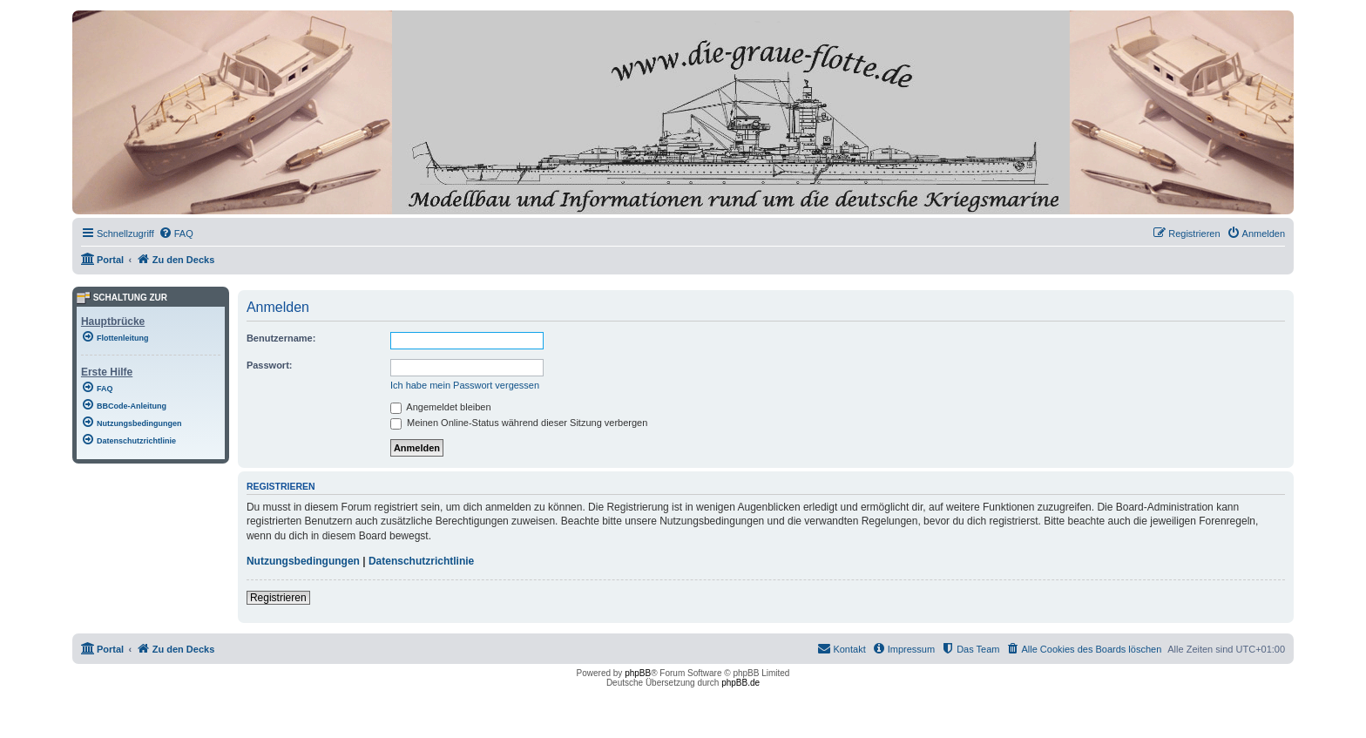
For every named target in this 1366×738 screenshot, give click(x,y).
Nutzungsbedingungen (303, 561)
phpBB (638, 673)
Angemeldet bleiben (440, 407)
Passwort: (270, 365)
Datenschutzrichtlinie (421, 561)
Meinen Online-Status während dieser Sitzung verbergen (518, 422)
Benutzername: (281, 338)
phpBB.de (740, 682)
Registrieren (278, 598)
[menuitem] (176, 233)
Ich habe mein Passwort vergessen (464, 385)
